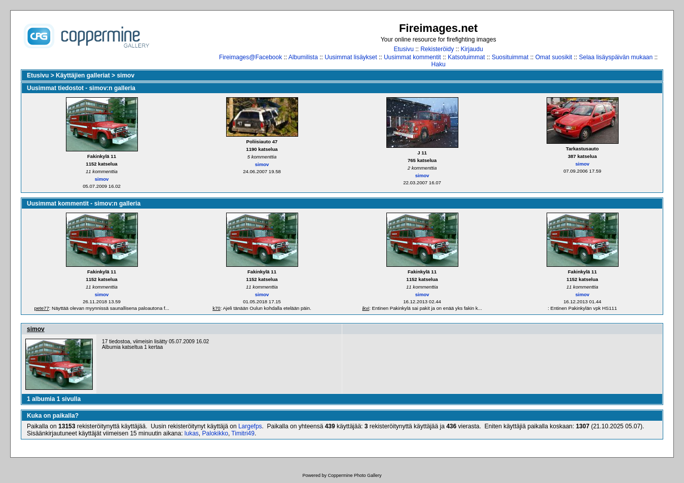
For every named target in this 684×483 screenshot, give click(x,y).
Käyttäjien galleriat (83, 75)
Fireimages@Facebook (250, 57)
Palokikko (215, 433)
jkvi (365, 308)
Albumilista (303, 57)
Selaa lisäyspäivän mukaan (616, 57)
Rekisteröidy (437, 49)
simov (125, 75)
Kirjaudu (472, 49)
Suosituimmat (510, 57)
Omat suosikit (553, 57)
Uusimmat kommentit (412, 57)
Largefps (250, 426)
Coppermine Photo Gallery (354, 475)
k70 (216, 308)
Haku (438, 64)
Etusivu (404, 49)
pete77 (41, 308)
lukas (192, 433)
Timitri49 (243, 433)
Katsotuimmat (466, 57)
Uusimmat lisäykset (351, 57)
